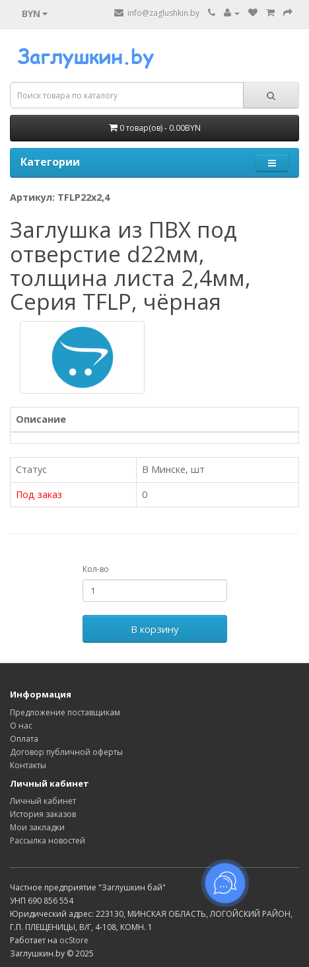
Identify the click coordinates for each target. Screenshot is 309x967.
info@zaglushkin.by (156, 12)
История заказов (43, 814)
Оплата (24, 738)
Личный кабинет (43, 800)
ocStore (73, 940)
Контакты (28, 765)
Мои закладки (37, 827)
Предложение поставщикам (65, 712)
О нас (21, 725)
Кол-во (96, 569)
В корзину (155, 628)
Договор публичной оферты (66, 752)
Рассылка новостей (47, 840)
